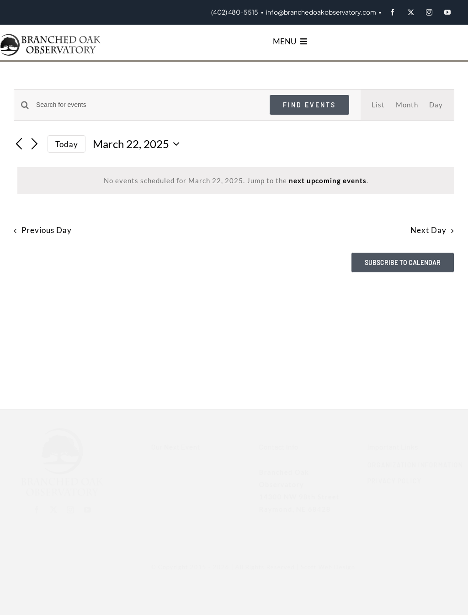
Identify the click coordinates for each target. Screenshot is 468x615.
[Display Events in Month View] (407, 105)
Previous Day (46, 230)
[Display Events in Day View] (436, 105)
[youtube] (447, 12)
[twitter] (411, 12)
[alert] (235, 180)
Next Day (428, 230)
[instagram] (429, 12)
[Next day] (34, 144)
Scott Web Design (323, 567)
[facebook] (392, 12)
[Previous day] (19, 144)
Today (66, 144)
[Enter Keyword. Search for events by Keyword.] (147, 104)
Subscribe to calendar (403, 262)
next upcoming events (328, 180)
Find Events (309, 105)
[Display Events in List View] (378, 105)
